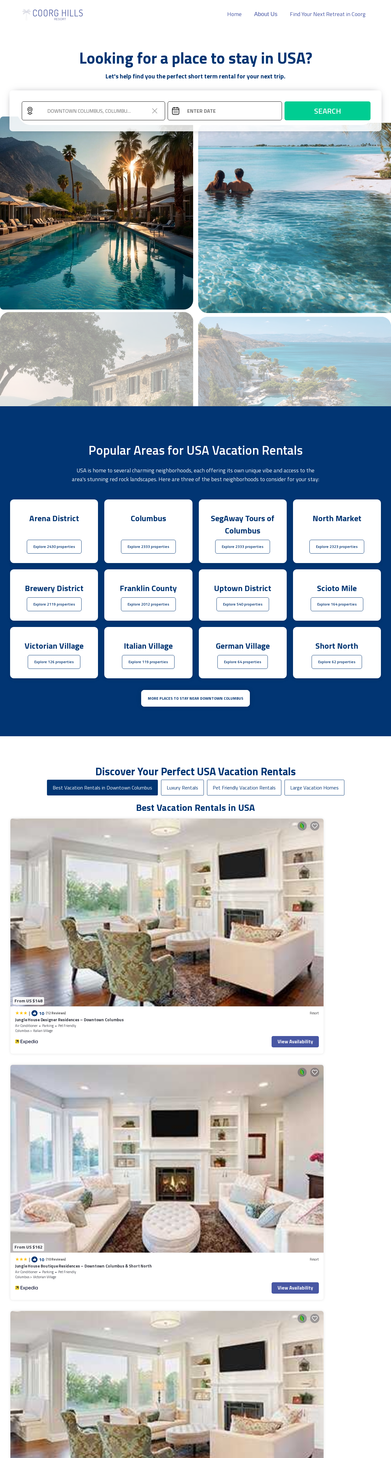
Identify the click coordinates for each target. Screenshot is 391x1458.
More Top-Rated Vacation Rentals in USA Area (195, 1350)
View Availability (71, 907)
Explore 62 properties (336, 662)
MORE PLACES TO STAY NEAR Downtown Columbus (195, 698)
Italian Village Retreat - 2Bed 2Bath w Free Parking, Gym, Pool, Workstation (238, 888)
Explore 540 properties (242, 604)
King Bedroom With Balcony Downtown (239, 997)
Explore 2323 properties (337, 547)
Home (234, 14)
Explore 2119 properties (54, 604)
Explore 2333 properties (148, 547)
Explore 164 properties (337, 604)
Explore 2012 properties (148, 604)
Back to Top (218, 1421)
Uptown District (44, 1008)
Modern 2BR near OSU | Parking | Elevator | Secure (148, 999)
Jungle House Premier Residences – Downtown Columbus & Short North (330, 888)
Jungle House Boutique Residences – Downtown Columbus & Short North (143, 888)
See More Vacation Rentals (195, 1052)
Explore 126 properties (54, 662)
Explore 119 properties (148, 662)
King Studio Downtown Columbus (46, 997)
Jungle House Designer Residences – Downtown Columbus (49, 888)
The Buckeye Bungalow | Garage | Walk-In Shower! (335, 999)
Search (327, 111)
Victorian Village (138, 896)
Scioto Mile (228, 1008)
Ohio (112, 1008)
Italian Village (43, 896)
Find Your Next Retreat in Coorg (327, 14)
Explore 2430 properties (54, 547)
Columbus (22, 896)
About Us (265, 14)
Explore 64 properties (242, 662)
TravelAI (158, 1450)
